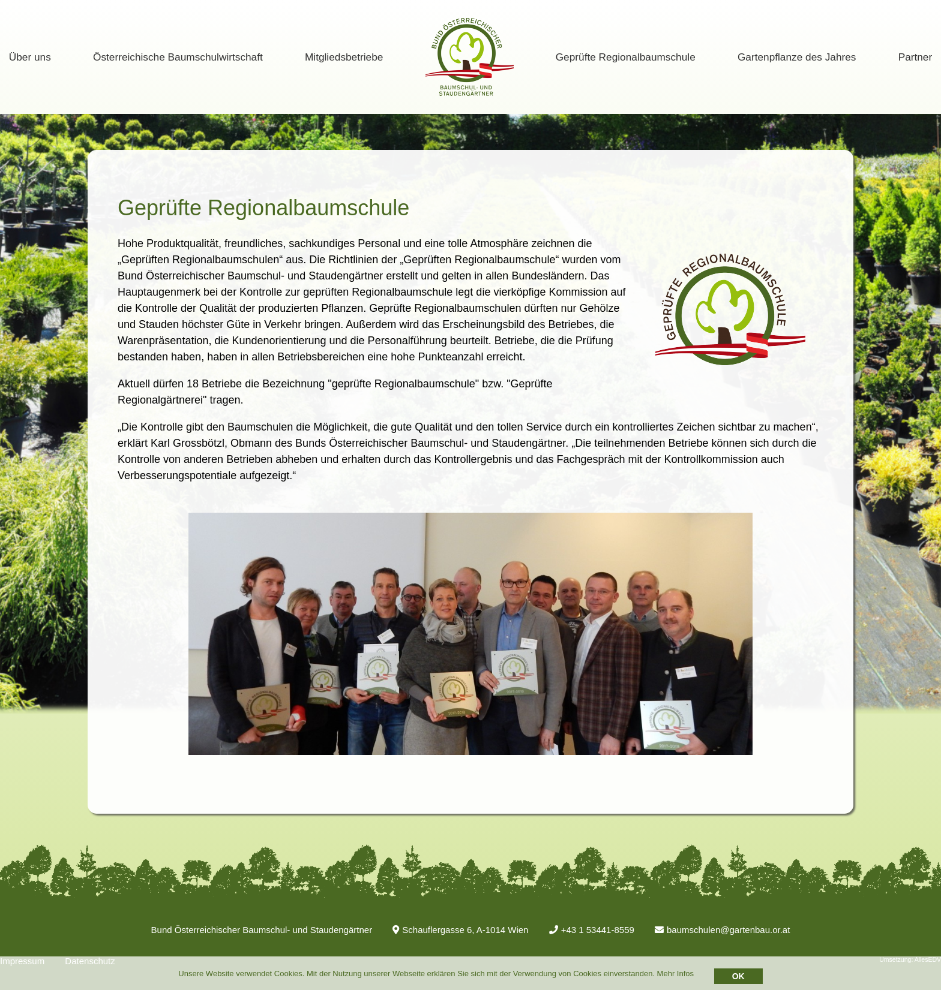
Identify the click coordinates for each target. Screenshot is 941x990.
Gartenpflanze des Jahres (797, 57)
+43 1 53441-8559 (591, 930)
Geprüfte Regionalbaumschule (626, 57)
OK (738, 976)
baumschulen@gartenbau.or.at (722, 930)
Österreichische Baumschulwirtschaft (178, 57)
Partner (915, 57)
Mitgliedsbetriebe (344, 57)
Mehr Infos (675, 973)
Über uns (30, 57)
